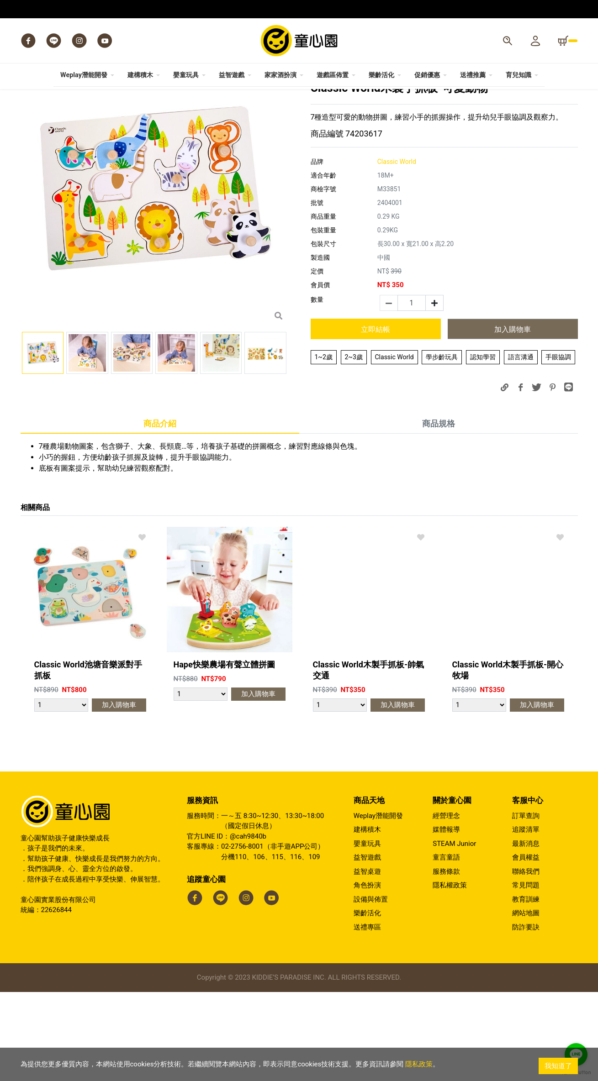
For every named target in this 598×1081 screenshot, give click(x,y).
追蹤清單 (526, 918)
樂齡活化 (367, 1002)
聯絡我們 (526, 960)
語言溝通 (521, 446)
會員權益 (526, 946)
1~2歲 (324, 446)
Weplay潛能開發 (378, 905)
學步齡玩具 (442, 446)
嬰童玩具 (367, 933)
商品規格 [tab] (438, 512)
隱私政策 (419, 1066)
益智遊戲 (367, 946)
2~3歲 (354, 446)
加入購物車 (512, 418)
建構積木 (367, 918)
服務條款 (446, 960)
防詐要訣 (526, 1016)
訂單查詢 (526, 905)
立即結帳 (375, 418)
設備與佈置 (371, 988)
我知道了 (558, 1066)
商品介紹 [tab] (159, 512)
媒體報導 (446, 918)
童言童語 (446, 946)
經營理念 (446, 905)
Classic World (394, 446)
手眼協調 (558, 446)
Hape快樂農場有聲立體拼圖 (224, 753)
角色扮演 (367, 974)
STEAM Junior (454, 933)
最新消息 (526, 933)
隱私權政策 (450, 974)
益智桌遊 (367, 960)
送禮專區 (367, 1016)
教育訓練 (526, 988)
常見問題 (526, 974)
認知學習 (483, 446)
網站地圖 (526, 1002)
